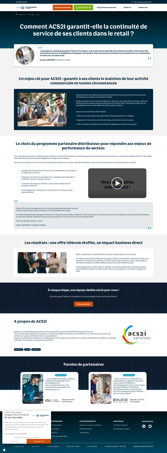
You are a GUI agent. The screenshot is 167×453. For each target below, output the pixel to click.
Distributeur (55, 429)
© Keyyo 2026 (19, 446)
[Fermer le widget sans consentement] (13, 412)
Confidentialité (92, 446)
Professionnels (21, 2)
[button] (4, 450)
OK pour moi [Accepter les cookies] (39, 441)
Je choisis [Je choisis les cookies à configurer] (14, 441)
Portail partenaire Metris (59, 436)
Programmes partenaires (58, 7)
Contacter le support (120, 425)
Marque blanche (56, 425)
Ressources (94, 7)
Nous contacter (83, 304)
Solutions (79, 7)
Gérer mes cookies (73, 446)
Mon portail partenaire (142, 2)
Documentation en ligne (121, 429)
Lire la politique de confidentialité (16, 434)
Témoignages (84, 432)
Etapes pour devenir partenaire (90, 425)
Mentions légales (53, 446)
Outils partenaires (86, 429)
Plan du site (35, 446)
